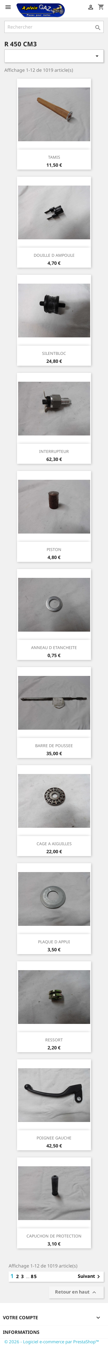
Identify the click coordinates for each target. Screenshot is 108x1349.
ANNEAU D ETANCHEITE (54, 647)
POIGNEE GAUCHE (54, 1138)
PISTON (54, 549)
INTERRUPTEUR (54, 451)
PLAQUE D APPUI (54, 941)
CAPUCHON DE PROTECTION (54, 1236)
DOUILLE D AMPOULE (54, 255)
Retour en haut (76, 1292)
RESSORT (54, 1039)
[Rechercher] (54, 27)
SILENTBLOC (54, 353)
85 (34, 1276)
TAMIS (54, 157)
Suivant (90, 1276)
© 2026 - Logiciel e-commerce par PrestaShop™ (51, 1341)
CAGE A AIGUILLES (54, 843)
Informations (21, 1332)
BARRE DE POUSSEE (54, 745)
